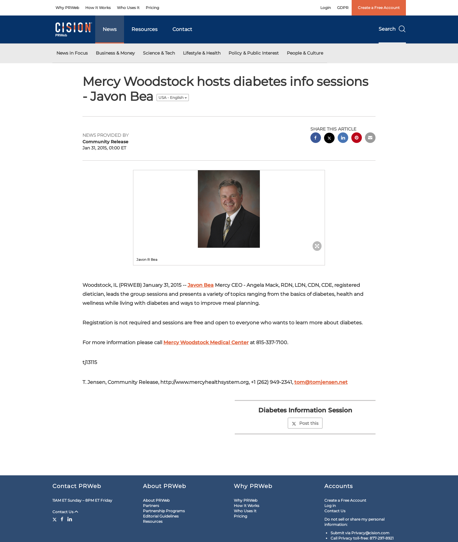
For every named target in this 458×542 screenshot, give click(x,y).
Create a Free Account (379, 7)
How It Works (98, 7)
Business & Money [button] (115, 53)
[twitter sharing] (329, 139)
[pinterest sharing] (356, 138)
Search (392, 29)
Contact (182, 29)
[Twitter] (55, 519)
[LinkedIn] (70, 519)
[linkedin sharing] (343, 138)
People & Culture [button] (305, 53)
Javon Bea (201, 285)
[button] (229, 209)
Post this (305, 423)
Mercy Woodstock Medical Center (206, 342)
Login (325, 7)
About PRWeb (156, 500)
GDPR (343, 7)
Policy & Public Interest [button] (254, 53)
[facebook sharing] (315, 138)
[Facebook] (62, 519)
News (110, 29)
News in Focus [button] (72, 53)
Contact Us (65, 511)
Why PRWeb (67, 7)
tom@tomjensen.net (321, 382)
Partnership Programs (164, 511)
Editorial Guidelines (161, 516)
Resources (144, 29)
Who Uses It (128, 7)
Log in (330, 505)
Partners (151, 505)
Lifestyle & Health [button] (201, 53)
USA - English (172, 97)
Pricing (152, 7)
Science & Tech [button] (159, 53)
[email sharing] (370, 138)
